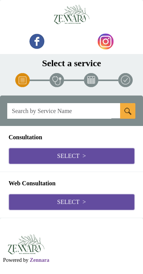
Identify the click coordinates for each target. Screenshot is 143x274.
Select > (71, 156)
